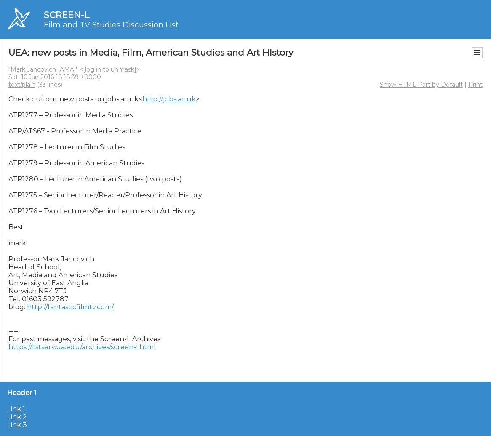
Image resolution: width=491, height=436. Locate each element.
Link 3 (17, 425)
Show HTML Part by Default (421, 84)
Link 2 (17, 417)
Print (475, 84)
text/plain (21, 84)
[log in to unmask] (109, 69)
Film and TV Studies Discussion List (111, 24)
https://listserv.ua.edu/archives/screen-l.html (82, 347)
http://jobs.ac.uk (169, 99)
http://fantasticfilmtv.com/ (70, 307)
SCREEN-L (66, 15)
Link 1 (16, 409)
